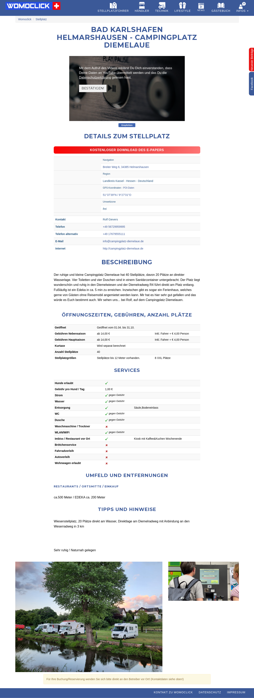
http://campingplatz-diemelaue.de (123, 248)
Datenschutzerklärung (95, 77)
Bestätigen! (93, 88)
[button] (242, 8)
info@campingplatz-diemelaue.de (123, 241)
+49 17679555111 (114, 234)
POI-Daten (128, 187)
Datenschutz (210, 692)
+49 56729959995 (114, 226)
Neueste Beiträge (251, 59)
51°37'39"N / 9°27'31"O (117, 194)
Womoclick (24, 19)
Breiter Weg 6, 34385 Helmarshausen (126, 167)
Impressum (236, 692)
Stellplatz (41, 19)
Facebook (251, 83)
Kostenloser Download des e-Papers (127, 150)
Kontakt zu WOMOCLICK (173, 692)
